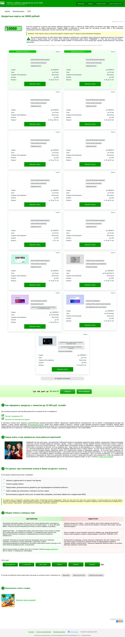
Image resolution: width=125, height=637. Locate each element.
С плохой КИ (27, 564)
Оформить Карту (35, 84)
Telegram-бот (73, 632)
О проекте (31, 632)
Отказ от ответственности (43, 632)
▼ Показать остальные (62, 378)
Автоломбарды (84, 391)
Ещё (102, 564)
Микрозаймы (81, 3)
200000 (92, 564)
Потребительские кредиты (96, 575)
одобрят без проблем (105, 456)
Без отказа (43, 564)
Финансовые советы (59, 632)
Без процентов (10, 564)
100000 (76, 564)
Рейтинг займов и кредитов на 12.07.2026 (25, 3)
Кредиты (90, 3)
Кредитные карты (101, 3)
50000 (59, 564)
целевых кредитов (51, 549)
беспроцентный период (36, 424)
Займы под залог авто (79, 575)
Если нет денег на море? (26, 600)
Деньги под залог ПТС (116, 3)
